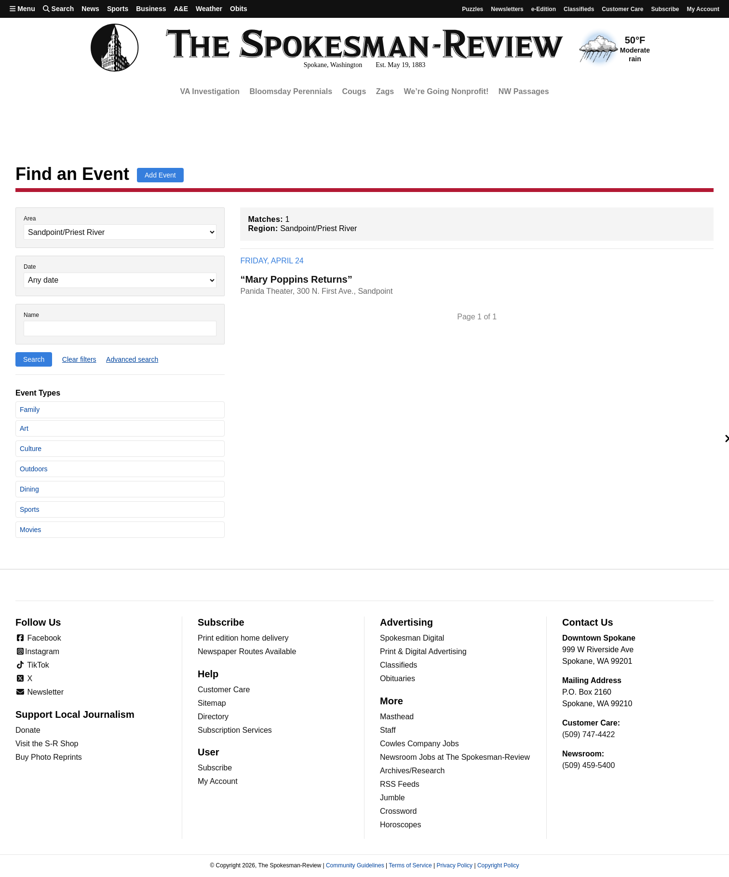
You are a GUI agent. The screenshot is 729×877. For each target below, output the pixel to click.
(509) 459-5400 (588, 765)
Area (30, 219)
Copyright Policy (498, 865)
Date (30, 267)
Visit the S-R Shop (46, 744)
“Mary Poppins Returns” (296, 279)
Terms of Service (410, 865)
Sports (117, 9)
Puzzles (472, 9)
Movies (30, 530)
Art (24, 428)
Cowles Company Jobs (419, 744)
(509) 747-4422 (588, 734)
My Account (218, 781)
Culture (30, 448)
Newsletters (507, 9)
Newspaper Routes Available (247, 651)
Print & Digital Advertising (423, 651)
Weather (209, 9)
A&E (181, 9)
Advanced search (132, 359)
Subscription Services (235, 730)
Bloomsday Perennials (290, 91)
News (90, 9)
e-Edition (543, 9)
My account (703, 9)
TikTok (32, 665)
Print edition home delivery (243, 638)
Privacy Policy (454, 865)
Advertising (406, 622)
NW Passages (524, 91)
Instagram (37, 651)
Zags (385, 91)
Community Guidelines (355, 865)
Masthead (397, 717)
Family (30, 409)
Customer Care (622, 9)
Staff (388, 730)
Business (151, 9)
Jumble (392, 798)
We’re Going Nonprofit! (446, 91)
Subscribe (665, 9)
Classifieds (579, 9)
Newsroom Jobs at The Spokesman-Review (455, 757)
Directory (213, 717)
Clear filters (79, 359)
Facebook (38, 638)
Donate (27, 730)
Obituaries (397, 678)
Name (31, 315)
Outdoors (34, 469)
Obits (238, 9)
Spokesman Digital (412, 638)
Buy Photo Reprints (48, 757)
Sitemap (212, 703)
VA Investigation (210, 91)
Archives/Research (412, 771)
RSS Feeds (399, 784)
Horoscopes (400, 825)
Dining (29, 489)
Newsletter (39, 692)
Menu (22, 9)
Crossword (398, 811)
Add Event (160, 175)
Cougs (354, 91)
